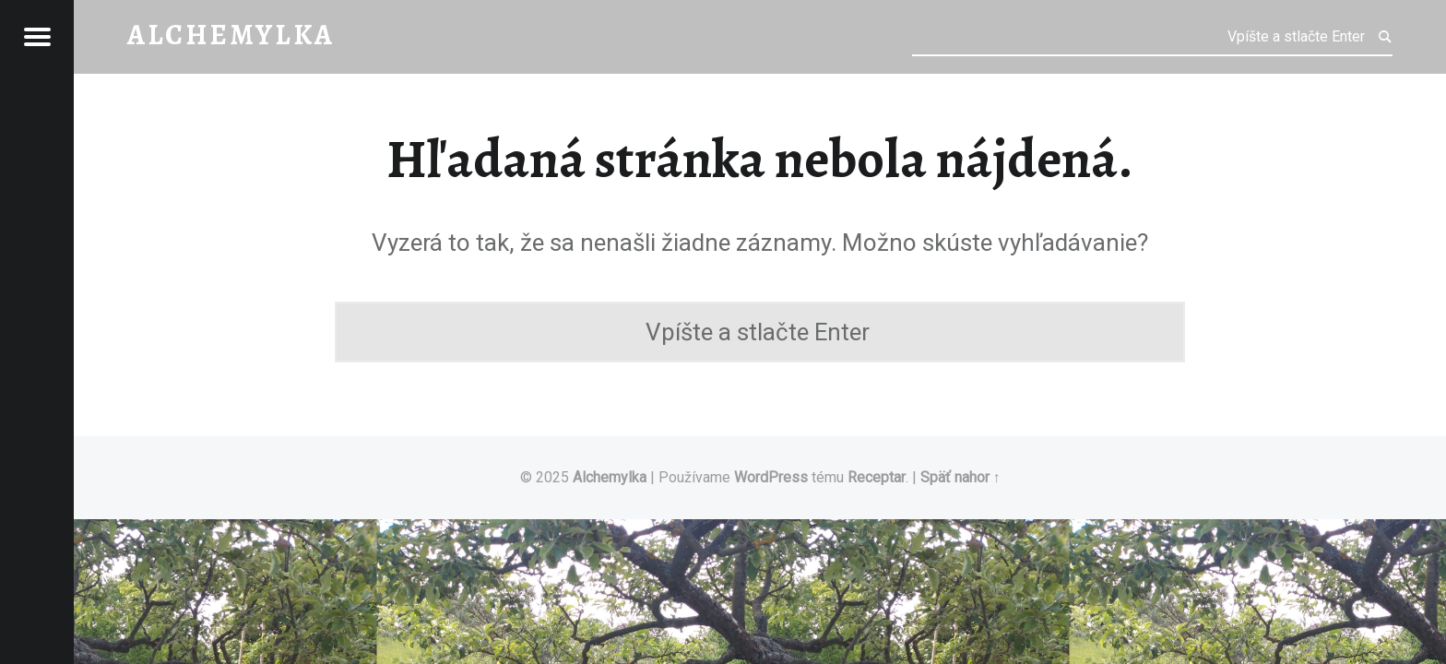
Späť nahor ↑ (960, 477)
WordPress (771, 477)
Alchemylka (609, 477)
